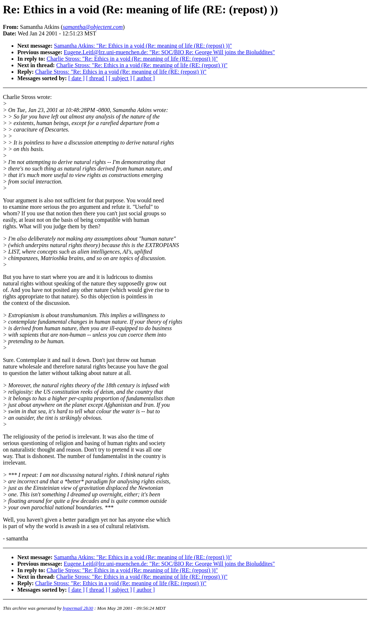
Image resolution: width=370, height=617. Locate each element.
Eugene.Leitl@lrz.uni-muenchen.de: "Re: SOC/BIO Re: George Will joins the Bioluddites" (169, 52)
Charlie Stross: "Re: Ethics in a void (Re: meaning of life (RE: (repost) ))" (132, 59)
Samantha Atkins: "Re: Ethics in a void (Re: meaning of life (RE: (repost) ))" (143, 46)
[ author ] (144, 78)
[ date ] (76, 78)
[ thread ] (96, 78)
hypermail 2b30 (78, 608)
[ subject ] (120, 78)
